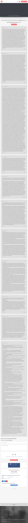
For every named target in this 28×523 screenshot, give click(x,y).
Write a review (24, 1)
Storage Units (6, 20)
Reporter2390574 (4, 316)
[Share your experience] (14, 448)
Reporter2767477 (4, 230)
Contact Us (19, 509)
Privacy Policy (11, 511)
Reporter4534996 (4, 53)
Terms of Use (11, 510)
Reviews (3, 20)
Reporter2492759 (4, 296)
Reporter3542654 (4, 176)
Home (10, 509)
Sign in (19, 1)
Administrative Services (11, 20)
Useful (3, 49)
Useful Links (11, 515)
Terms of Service (22, 519)
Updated (14, 504)
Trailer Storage (15, 20)
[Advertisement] (14, 8)
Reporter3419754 (4, 201)
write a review (24, 17)
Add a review (14, 24)
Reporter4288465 (4, 86)
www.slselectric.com (6, 478)
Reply (25, 49)
